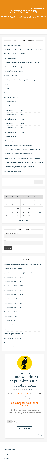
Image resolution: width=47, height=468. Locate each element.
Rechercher (38, 182)
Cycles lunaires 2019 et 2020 (14, 110)
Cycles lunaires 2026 (10, 316)
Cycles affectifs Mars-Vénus (14, 71)
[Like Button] (9, 421)
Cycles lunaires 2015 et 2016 (14, 119)
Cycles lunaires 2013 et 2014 (14, 123)
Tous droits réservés (16, 399)
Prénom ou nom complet (11, 233)
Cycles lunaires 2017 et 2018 (14, 115)
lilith (5, 342)
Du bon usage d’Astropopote (14, 141)
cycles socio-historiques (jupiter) (14, 325)
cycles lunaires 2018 (10, 299)
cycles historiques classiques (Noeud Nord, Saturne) (21, 273)
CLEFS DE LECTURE (10, 136)
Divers (7, 88)
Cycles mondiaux (10, 58)
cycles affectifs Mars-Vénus (13, 268)
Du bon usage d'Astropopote (13, 334)
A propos (7, 454)
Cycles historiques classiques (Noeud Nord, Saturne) (22, 62)
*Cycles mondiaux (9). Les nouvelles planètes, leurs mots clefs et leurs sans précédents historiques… (23, 151)
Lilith (6, 84)
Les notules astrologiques (12, 338)
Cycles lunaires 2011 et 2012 (14, 128)
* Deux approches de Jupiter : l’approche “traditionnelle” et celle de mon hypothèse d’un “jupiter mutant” (24, 164)
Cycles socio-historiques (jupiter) (15, 67)
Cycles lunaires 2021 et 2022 (14, 106)
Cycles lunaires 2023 (11, 101)
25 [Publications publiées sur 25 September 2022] (40, 212)
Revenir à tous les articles (12, 45)
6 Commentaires (31, 389)
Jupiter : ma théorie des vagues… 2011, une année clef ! (23, 158)
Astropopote (23, 12)
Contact (6, 458)
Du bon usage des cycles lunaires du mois (18, 145)
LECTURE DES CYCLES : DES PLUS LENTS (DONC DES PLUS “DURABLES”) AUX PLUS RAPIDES (23, 51)
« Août (21, 220)
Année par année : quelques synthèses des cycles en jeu (23, 80)
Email (5, 240)
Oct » (26, 220)
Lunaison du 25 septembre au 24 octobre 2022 (24, 380)
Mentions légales (9, 449)
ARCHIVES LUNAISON (11, 97)
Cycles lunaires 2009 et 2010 (14, 132)
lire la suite (24, 428)
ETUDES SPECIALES (10, 75)
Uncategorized (9, 347)
